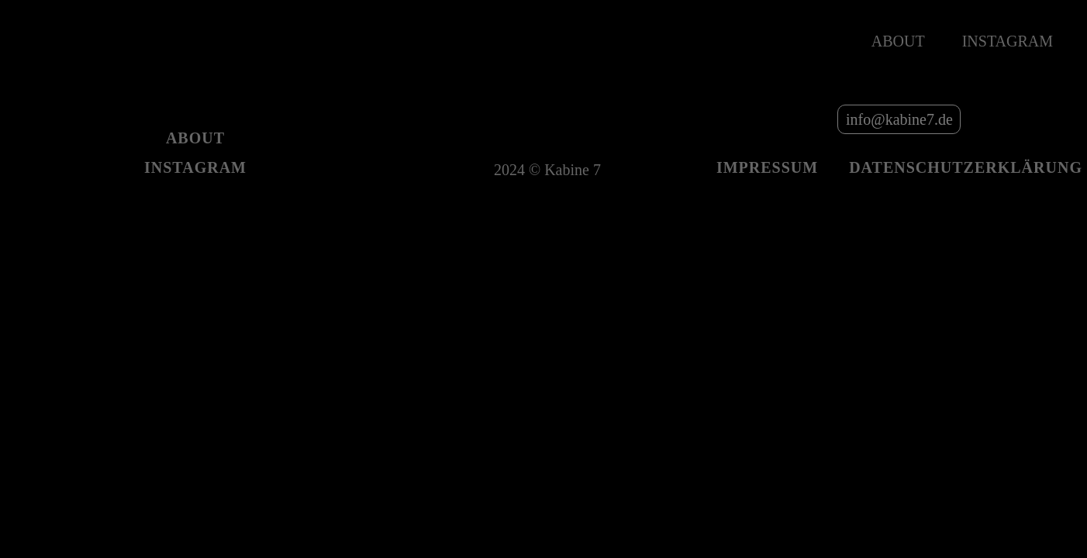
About (898, 41)
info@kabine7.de (899, 119)
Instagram (1007, 41)
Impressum (767, 167)
